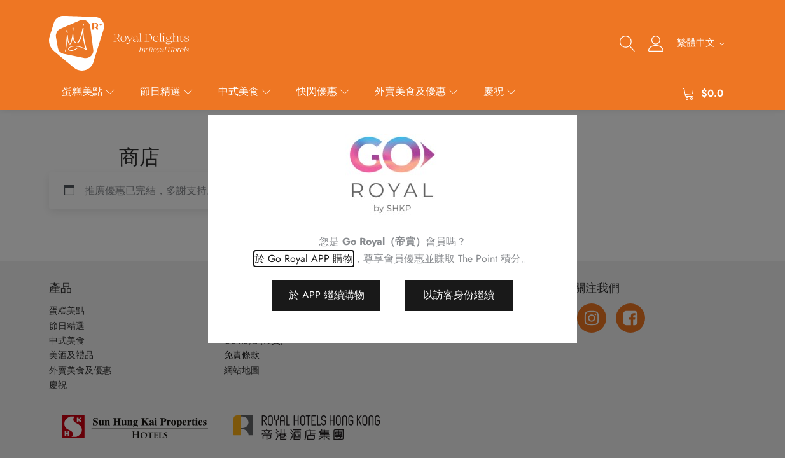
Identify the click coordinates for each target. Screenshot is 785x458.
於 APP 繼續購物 (327, 295)
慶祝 (499, 91)
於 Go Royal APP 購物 (303, 258)
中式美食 (244, 91)
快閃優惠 (322, 91)
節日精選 (166, 91)
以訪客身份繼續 (458, 295)
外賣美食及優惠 (416, 91)
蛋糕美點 (88, 91)
